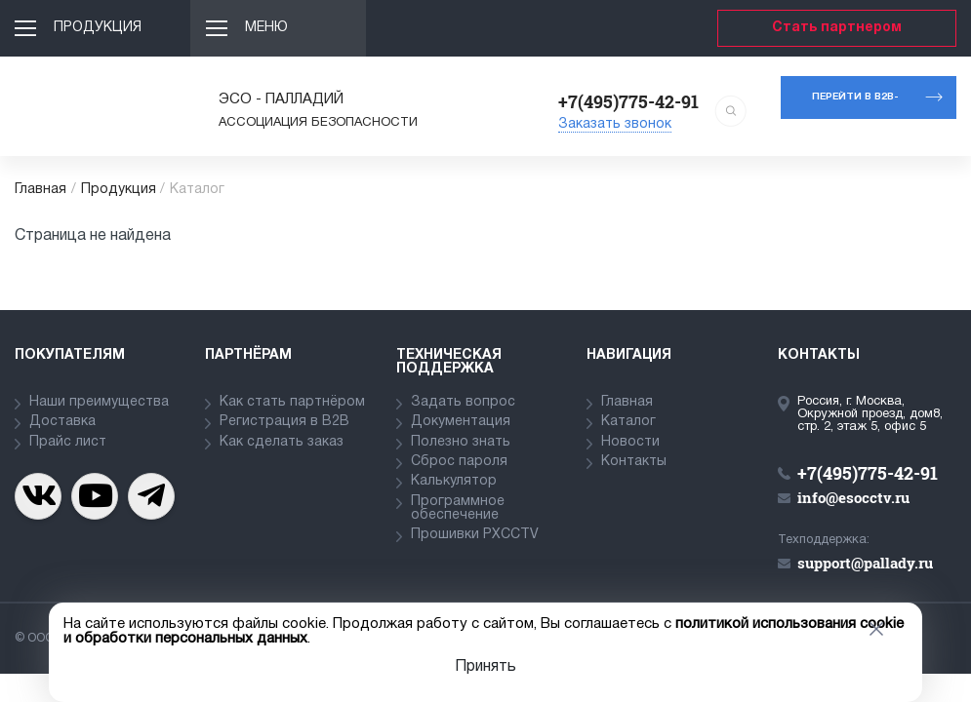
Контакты (634, 461)
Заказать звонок (614, 124)
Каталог (628, 421)
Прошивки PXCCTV (475, 534)
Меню (266, 27)
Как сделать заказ (282, 442)
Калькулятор (454, 481)
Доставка (62, 421)
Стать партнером (837, 27)
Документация (460, 421)
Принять (485, 667)
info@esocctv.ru (853, 497)
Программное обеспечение (458, 508)
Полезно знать (460, 442)
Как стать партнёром (292, 402)
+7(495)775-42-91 (628, 101)
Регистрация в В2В (284, 421)
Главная (40, 189)
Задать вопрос (463, 402)
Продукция (98, 27)
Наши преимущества (99, 402)
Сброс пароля (459, 461)
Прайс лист (67, 442)
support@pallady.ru (865, 562)
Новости (630, 442)
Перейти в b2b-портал (855, 106)
